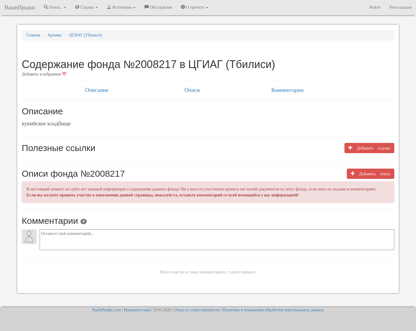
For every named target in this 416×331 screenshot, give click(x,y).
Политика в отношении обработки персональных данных (273, 310)
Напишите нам (137, 310)
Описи (192, 90)
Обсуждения (158, 7)
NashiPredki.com (106, 310)
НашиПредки (19, 7)
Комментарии (287, 90)
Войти (374, 7)
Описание (96, 90)
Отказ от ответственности (197, 310)
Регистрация (400, 7)
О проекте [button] (194, 7)
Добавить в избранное (44, 74)
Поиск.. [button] (55, 7)
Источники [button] (121, 7)
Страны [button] (86, 7)
